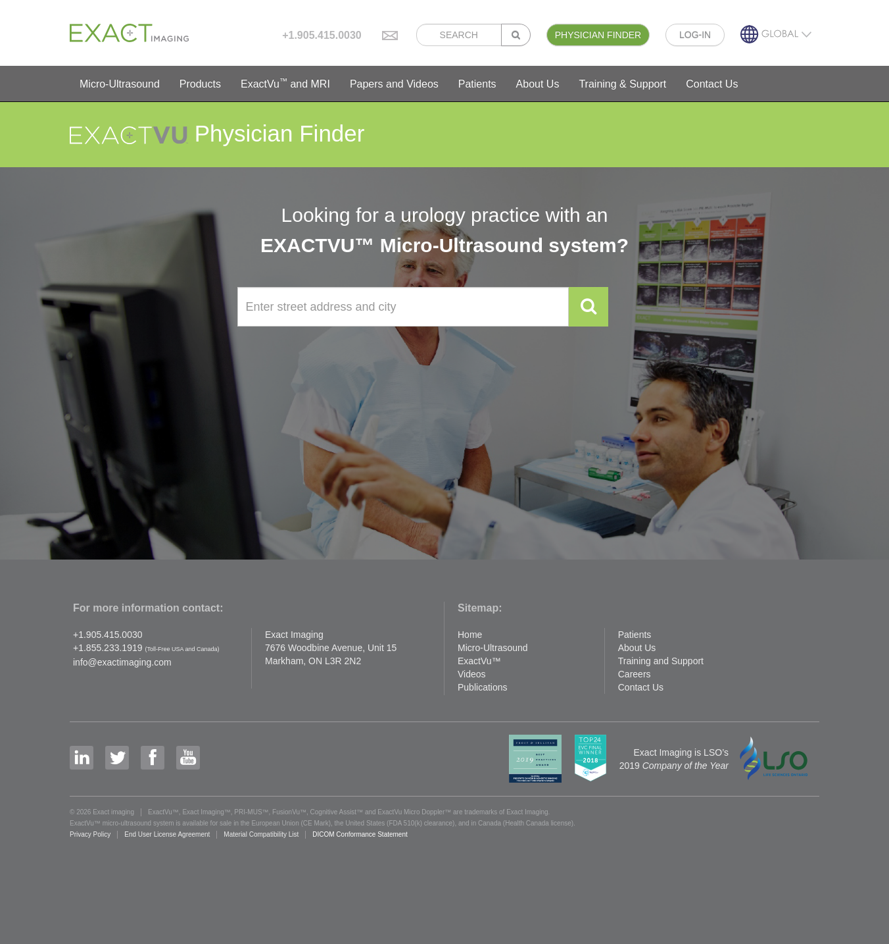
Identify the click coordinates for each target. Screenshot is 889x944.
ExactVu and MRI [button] (285, 83)
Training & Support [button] (622, 84)
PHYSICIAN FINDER (598, 35)
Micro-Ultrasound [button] (120, 84)
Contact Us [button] (712, 84)
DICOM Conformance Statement (360, 834)
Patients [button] (477, 84)
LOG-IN (695, 35)
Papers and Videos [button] (394, 84)
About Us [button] (538, 84)
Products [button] (200, 84)
